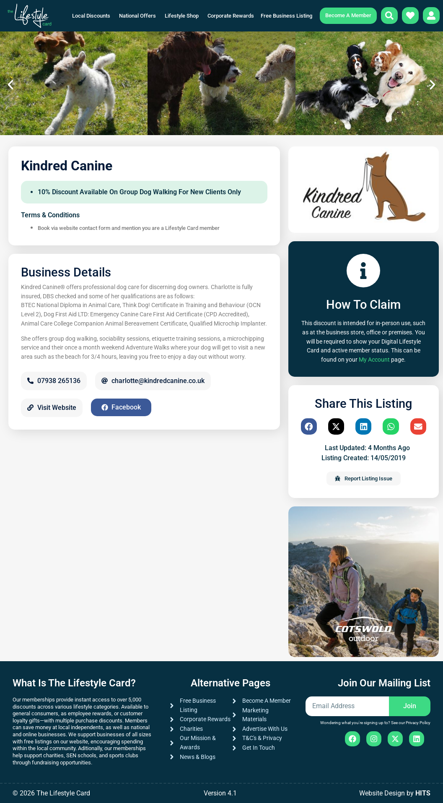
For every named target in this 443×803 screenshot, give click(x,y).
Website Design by (394, 793)
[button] (10, 84)
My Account (374, 359)
